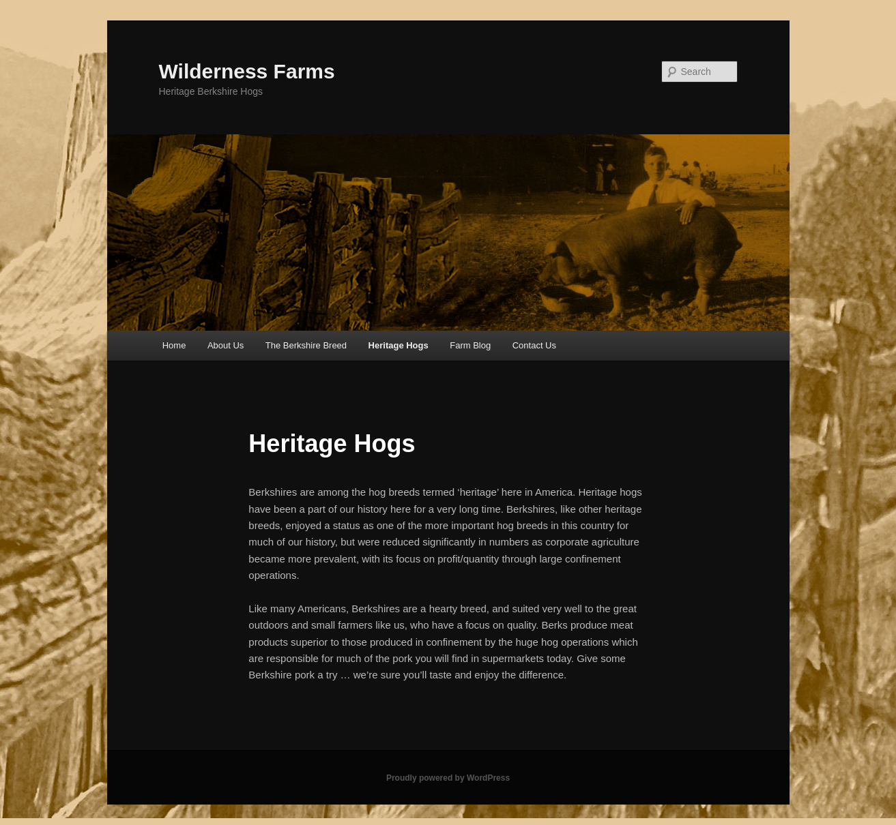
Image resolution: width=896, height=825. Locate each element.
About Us (225, 345)
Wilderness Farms (247, 71)
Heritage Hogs (398, 345)
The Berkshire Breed (306, 345)
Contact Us (534, 345)
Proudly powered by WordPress (448, 778)
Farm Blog (470, 345)
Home (174, 345)
